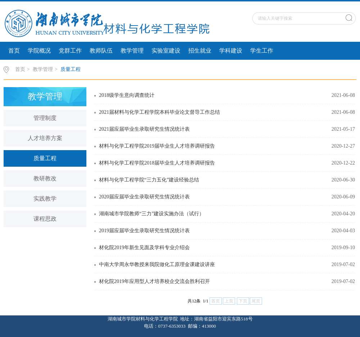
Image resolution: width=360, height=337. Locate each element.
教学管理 (132, 51)
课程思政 (45, 219)
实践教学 (45, 199)
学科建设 (230, 51)
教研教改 (45, 178)
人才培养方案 (45, 138)
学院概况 (39, 51)
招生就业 (199, 51)
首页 (14, 51)
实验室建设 (166, 51)
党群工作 (70, 51)
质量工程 (70, 69)
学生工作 (261, 51)
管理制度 (45, 118)
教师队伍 (101, 51)
